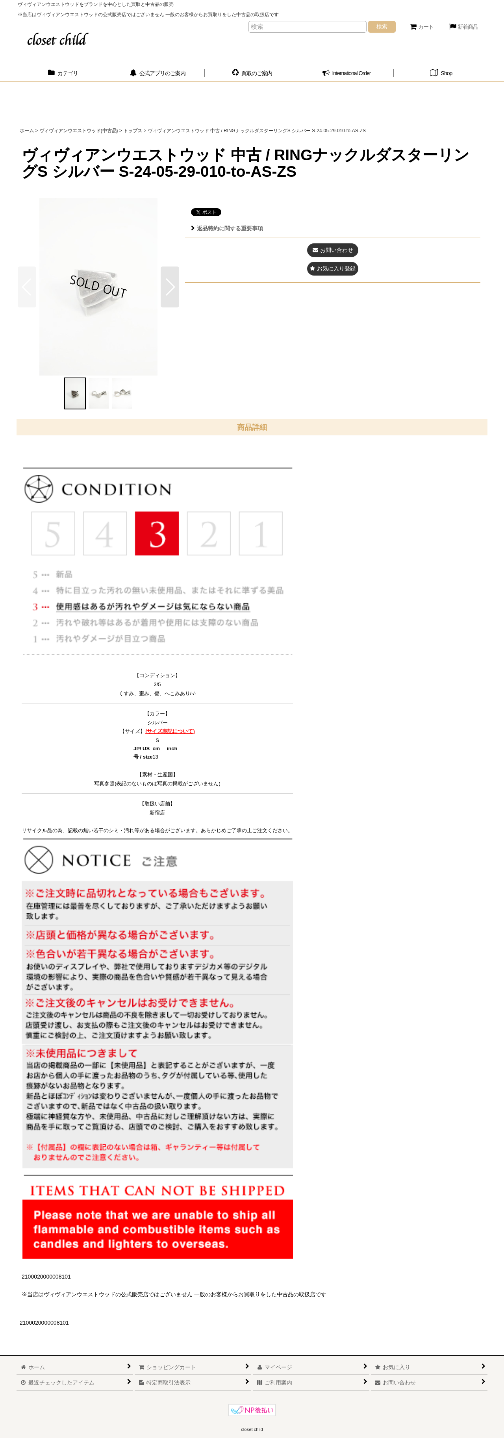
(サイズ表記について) (170, 731)
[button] (170, 287)
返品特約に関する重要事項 (227, 228)
